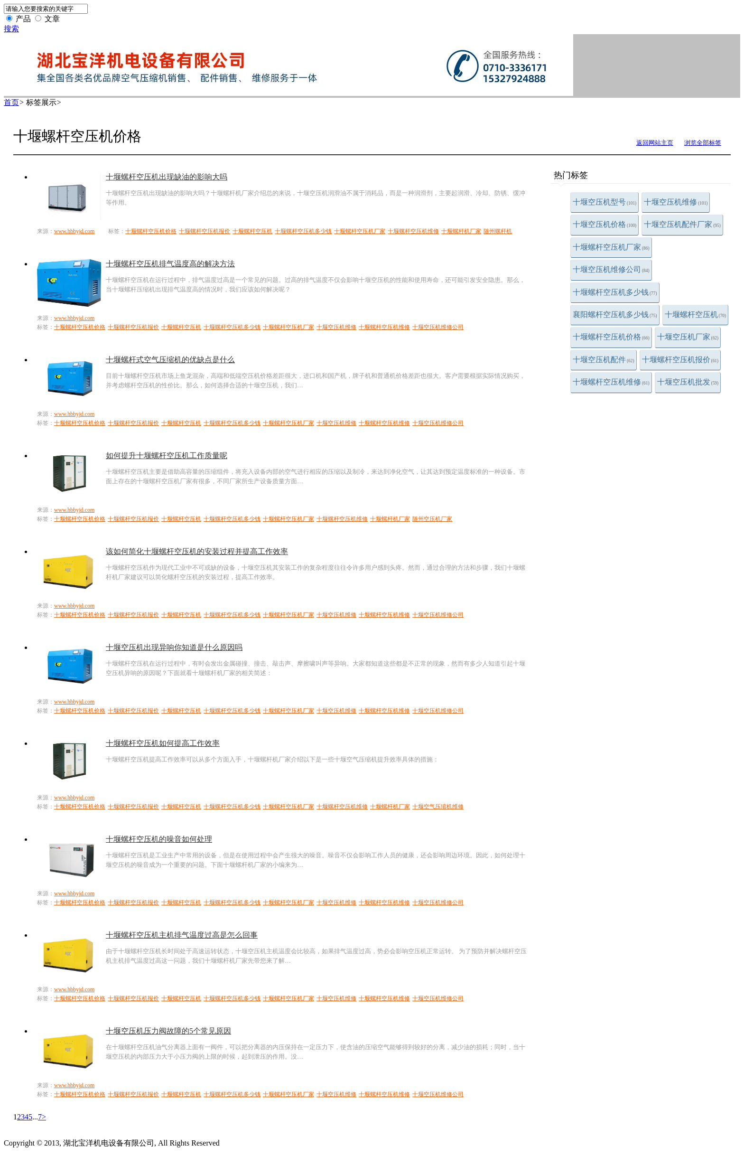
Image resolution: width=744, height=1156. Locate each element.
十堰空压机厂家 (688, 337)
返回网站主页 (654, 142)
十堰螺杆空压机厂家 (611, 247)
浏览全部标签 (702, 142)
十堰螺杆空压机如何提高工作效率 (163, 743)
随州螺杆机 (498, 231)
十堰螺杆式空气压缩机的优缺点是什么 (170, 360)
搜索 (11, 29)
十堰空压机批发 (688, 382)
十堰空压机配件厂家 (682, 224)
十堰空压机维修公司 (611, 269)
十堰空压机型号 (604, 202)
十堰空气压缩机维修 (438, 806)
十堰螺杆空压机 (695, 314)
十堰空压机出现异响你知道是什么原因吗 (174, 647)
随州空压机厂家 (432, 519)
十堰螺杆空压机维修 (611, 382)
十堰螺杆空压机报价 (680, 360)
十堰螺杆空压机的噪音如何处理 (159, 839)
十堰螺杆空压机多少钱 (615, 292)
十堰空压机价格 (604, 224)
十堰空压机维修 (675, 202)
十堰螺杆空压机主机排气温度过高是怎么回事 (182, 935)
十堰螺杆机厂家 (461, 231)
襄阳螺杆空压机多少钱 (615, 314)
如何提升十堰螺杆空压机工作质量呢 (166, 455)
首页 (11, 102)
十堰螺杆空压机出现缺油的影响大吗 (166, 177)
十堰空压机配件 (603, 360)
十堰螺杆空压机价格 (611, 337)
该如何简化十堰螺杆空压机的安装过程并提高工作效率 (197, 551)
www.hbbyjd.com (74, 231)
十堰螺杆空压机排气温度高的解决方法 (170, 264)
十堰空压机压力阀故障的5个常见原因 (168, 1031)
